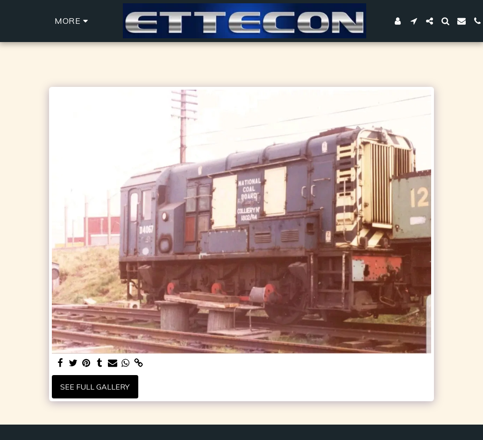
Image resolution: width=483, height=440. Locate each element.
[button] (413, 21)
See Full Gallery (94, 386)
